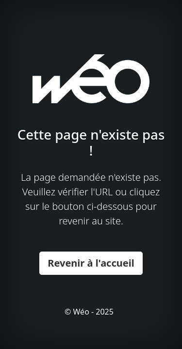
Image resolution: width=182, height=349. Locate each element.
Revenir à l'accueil (91, 263)
